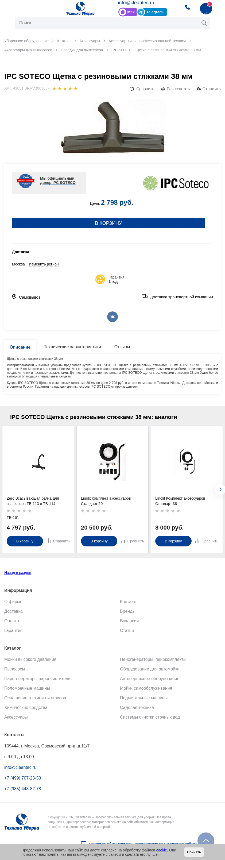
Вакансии (129, 621)
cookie (161, 850)
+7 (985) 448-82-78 (22, 788)
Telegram (154, 12)
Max (131, 12)
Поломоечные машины (27, 688)
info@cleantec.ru (136, 2)
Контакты (129, 601)
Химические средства (25, 707)
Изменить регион (44, 264)
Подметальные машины (144, 698)
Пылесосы (14, 669)
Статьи (127, 630)
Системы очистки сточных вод (150, 717)
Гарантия (13, 630)
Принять (194, 852)
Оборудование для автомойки (150, 669)
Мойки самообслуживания (146, 688)
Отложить (212, 88)
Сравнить (145, 88)
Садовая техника (137, 707)
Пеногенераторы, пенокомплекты (153, 659)
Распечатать (178, 88)
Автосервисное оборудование (149, 678)
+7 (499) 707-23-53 (22, 778)
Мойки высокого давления (30, 659)
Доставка (13, 611)
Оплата (11, 621)
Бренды (127, 611)
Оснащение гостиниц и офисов (35, 698)
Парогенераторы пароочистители (37, 678)
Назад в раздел (17, 572)
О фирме (13, 601)
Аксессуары (16, 717)
